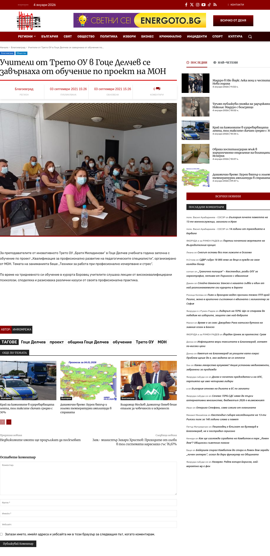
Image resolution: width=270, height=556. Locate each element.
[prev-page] (2, 421)
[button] (250, 36)
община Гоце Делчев (88, 342)
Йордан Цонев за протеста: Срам (244, 334)
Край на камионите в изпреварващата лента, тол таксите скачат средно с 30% (26, 408)
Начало (4, 47)
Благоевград (18, 47)
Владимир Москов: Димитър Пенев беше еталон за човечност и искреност (147, 406)
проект (57, 342)
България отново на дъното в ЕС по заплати (220, 388)
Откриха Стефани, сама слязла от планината (226, 407)
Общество (21, 53)
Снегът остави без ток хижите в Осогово (225, 252)
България (6, 398)
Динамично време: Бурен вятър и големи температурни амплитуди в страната (87, 406)
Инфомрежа (22, 329)
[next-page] (8, 421)
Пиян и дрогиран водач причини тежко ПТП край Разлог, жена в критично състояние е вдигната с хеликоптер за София (228, 299)
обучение (122, 342)
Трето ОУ (145, 342)
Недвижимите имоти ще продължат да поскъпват (40, 439)
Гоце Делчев (33, 342)
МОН (162, 342)
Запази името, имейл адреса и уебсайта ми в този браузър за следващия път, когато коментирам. (80, 534)
